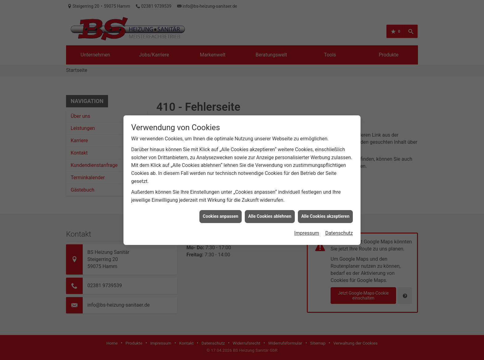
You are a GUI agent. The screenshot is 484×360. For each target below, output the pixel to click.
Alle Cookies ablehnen (269, 214)
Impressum (306, 231)
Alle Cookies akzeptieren (325, 214)
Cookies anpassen (220, 214)
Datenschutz (339, 231)
